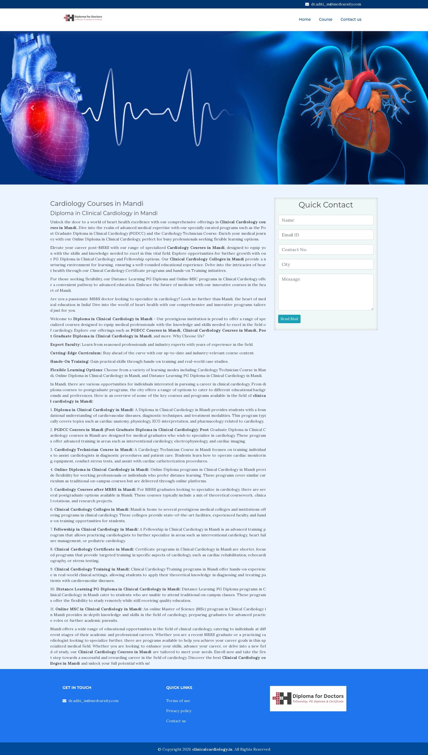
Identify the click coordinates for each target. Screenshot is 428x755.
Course (325, 19)
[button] (32, 108)
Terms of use (178, 700)
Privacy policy (178, 710)
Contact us (351, 19)
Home (305, 19)
